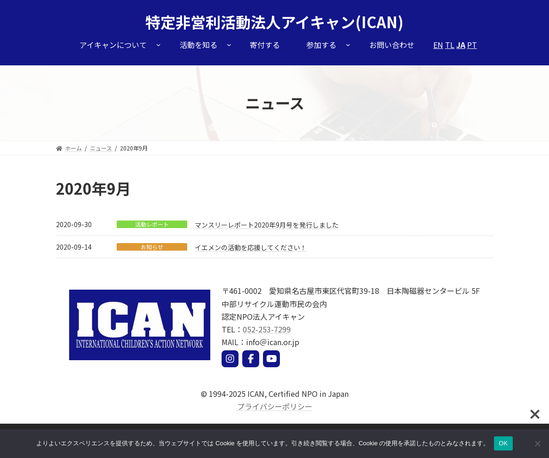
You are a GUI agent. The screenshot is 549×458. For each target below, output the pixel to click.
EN (438, 44)
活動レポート (152, 224)
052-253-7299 (267, 329)
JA (460, 44)
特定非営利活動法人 (213, 21)
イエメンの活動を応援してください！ (251, 247)
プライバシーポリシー (274, 406)
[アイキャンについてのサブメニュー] (158, 44)
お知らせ (152, 247)
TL (449, 44)
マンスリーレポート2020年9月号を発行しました (267, 224)
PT (472, 44)
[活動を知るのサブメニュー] (229, 44)
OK (503, 443)
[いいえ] (537, 443)
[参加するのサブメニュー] (348, 44)
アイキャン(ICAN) (342, 21)
